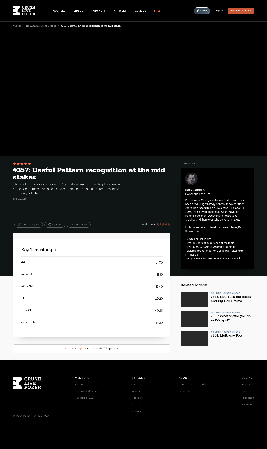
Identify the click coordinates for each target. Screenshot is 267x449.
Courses (59, 11)
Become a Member (241, 11)
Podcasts (98, 11)
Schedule (184, 391)
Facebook (248, 391)
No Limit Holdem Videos (41, 26)
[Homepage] (33, 11)
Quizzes (140, 11)
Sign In (219, 11)
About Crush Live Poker (193, 384)
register (81, 348)
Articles (120, 11)
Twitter (246, 384)
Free (157, 11)
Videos (78, 11)
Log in (69, 348)
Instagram (248, 398)
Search (202, 10)
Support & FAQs (84, 398)
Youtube (247, 404)
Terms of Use (41, 416)
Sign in (79, 384)
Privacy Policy (22, 416)
